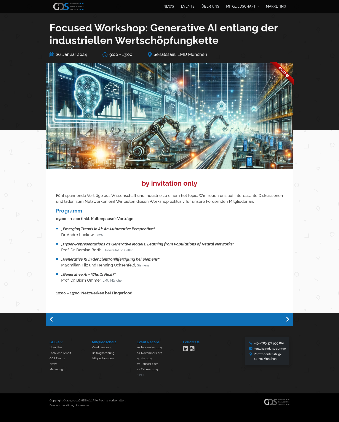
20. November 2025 (151, 347)
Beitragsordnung (105, 352)
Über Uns (56, 347)
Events (188, 6)
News (168, 6)
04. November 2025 (152, 352)
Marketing (276, 6)
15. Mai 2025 (146, 358)
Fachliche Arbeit (61, 352)
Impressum (88, 404)
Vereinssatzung (104, 347)
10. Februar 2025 (149, 368)
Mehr (142, 374)
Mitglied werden (104, 358)
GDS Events (58, 358)
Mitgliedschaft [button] (241, 6)
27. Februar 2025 (149, 363)
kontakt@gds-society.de (268, 348)
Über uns (210, 6)
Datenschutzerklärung (64, 404)
